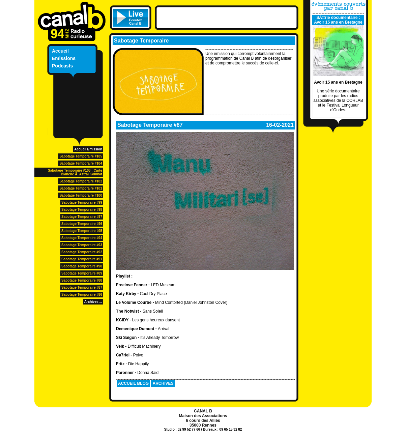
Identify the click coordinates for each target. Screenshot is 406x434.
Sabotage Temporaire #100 (80, 195)
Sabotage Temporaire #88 (81, 280)
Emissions (64, 58)
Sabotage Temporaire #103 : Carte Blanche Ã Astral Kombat (75, 172)
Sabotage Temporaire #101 (80, 188)
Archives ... (93, 301)
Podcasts (62, 65)
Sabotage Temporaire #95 (81, 231)
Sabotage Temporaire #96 (81, 224)
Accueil (60, 51)
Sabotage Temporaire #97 (81, 217)
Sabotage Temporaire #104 (80, 163)
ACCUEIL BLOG (133, 383)
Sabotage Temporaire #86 (81, 294)
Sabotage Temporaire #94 (81, 238)
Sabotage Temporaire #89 (81, 273)
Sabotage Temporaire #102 (80, 181)
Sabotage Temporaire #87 (81, 287)
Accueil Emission (88, 149)
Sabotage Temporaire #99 (81, 202)
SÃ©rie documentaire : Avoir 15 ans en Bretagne (338, 20)
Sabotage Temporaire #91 (81, 259)
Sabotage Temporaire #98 (81, 209)
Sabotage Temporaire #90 (81, 266)
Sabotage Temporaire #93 (81, 245)
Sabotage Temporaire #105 (80, 156)
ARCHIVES (162, 383)
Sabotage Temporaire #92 (81, 252)
